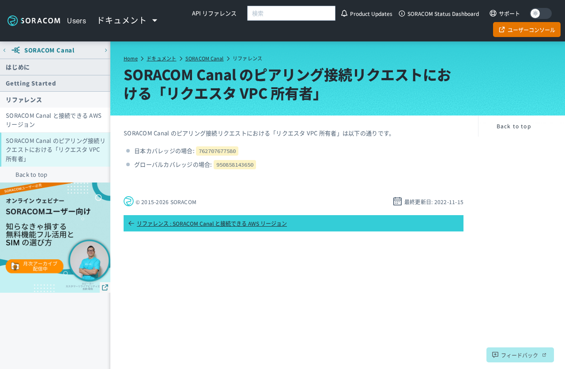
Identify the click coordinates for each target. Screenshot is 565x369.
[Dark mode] (541, 13)
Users (76, 20)
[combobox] (291, 13)
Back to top (31, 174)
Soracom (33, 20)
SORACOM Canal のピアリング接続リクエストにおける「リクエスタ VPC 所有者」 (55, 149)
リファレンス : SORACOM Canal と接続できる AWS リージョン (207, 223)
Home (131, 58)
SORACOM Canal (204, 58)
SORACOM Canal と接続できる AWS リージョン (54, 119)
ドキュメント (161, 58)
